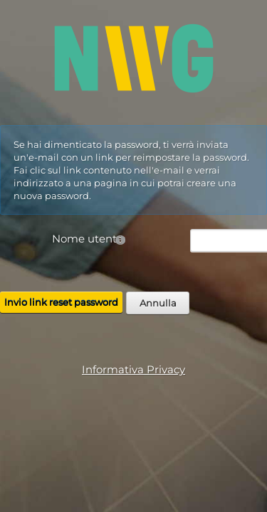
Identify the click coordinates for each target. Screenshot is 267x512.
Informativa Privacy (133, 369)
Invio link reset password (61, 302)
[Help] (120, 239)
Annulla (158, 303)
